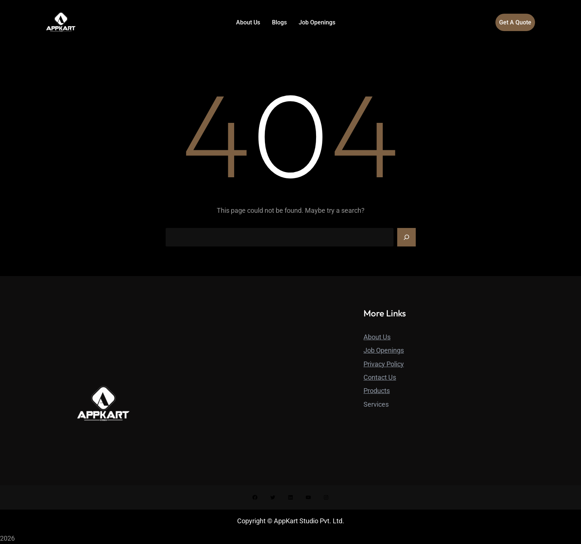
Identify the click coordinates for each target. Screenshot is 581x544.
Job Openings (383, 350)
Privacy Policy (383, 364)
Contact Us (379, 377)
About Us (377, 337)
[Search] (406, 237)
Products (376, 390)
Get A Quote (515, 22)
